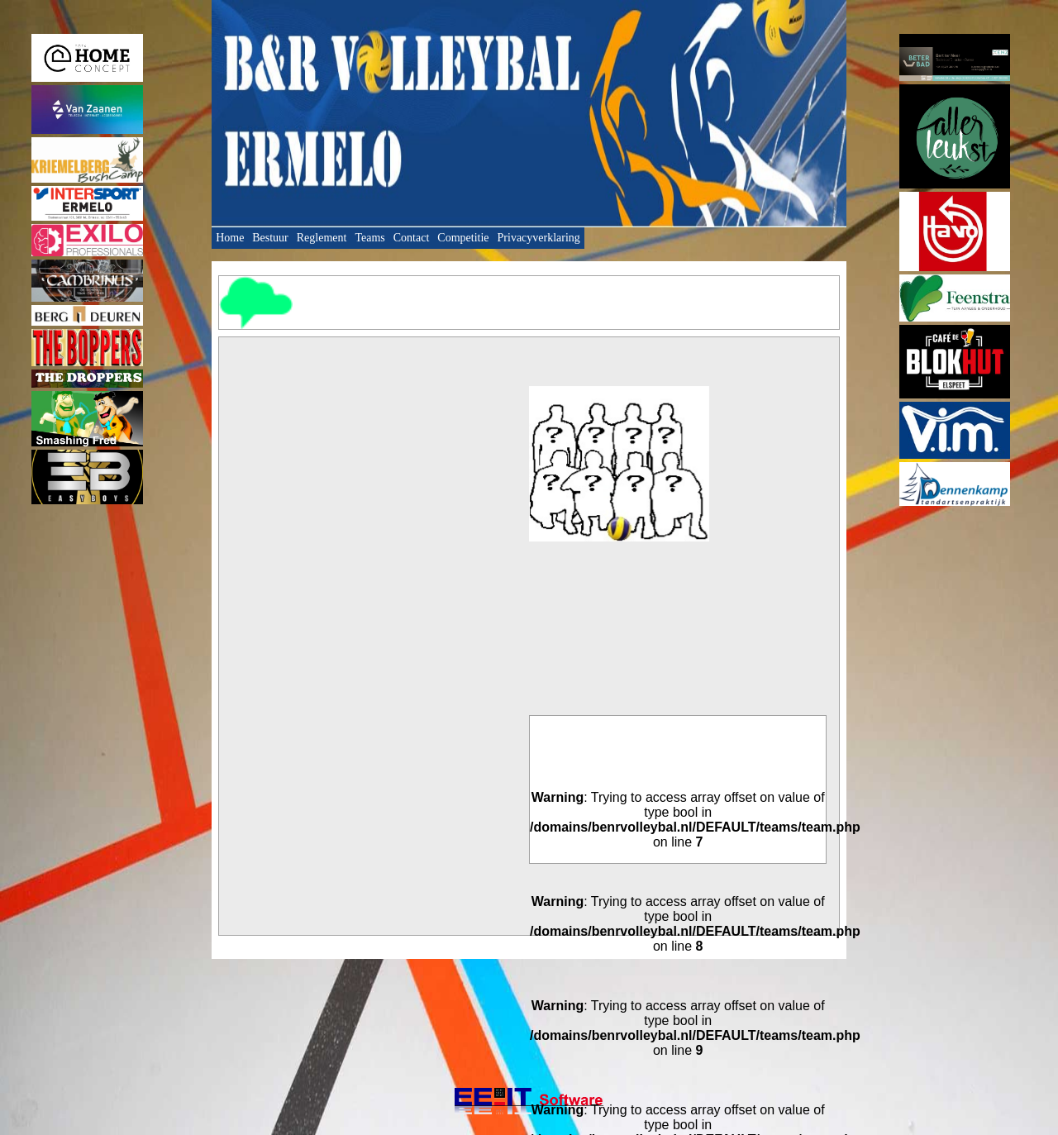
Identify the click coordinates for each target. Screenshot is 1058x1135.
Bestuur (270, 237)
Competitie (462, 237)
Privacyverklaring (539, 237)
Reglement (322, 237)
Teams (369, 237)
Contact (411, 237)
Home (230, 237)
